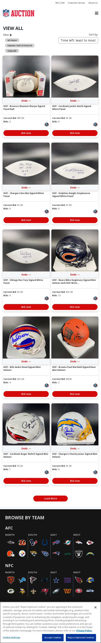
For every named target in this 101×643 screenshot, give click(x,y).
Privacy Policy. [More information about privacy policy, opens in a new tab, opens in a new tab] (84, 630)
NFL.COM (59, 2)
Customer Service (76, 2)
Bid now (26, 133)
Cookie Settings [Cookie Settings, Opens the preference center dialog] (11, 637)
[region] (50, 622)
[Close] (95, 607)
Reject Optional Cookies (81, 637)
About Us (93, 2)
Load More (50, 498)
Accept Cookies (52, 637)
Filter (7, 35)
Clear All (12, 50)
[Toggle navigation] (96, 13)
